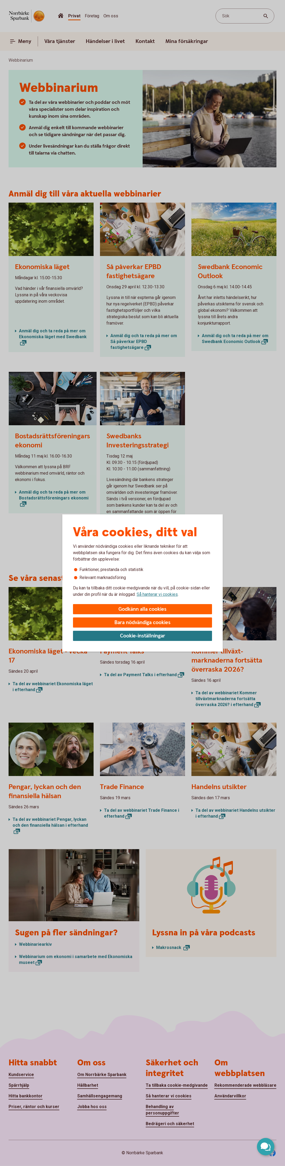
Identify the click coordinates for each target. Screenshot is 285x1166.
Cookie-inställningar (142, 636)
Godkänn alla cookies (142, 609)
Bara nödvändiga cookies (142, 622)
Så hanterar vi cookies (157, 594)
